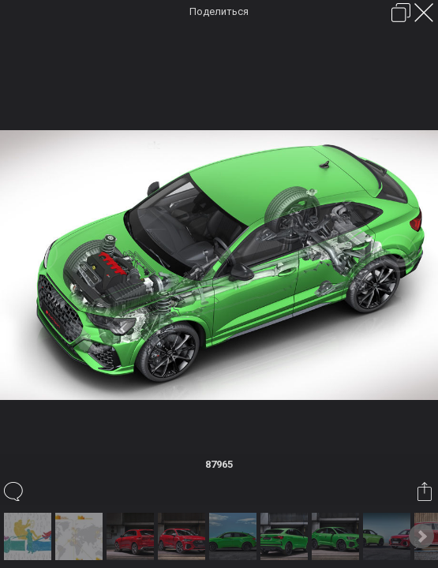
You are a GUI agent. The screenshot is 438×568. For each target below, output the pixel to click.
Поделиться (219, 11)
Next (421, 536)
